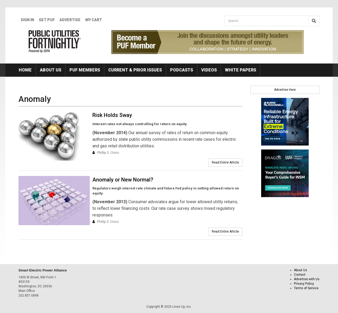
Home (25, 69)
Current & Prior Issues (135, 69)
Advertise (70, 20)
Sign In (27, 20)
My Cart (93, 20)
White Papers (240, 69)
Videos (209, 69)
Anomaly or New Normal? (122, 179)
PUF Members (84, 69)
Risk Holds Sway (112, 115)
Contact (300, 274)
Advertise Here (285, 90)
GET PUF (47, 20)
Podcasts (181, 69)
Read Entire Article (225, 162)
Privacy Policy (304, 283)
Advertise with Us (307, 279)
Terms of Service (306, 288)
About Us (50, 69)
